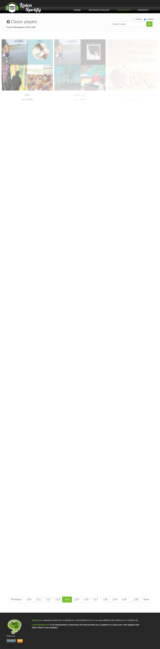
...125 (135, 599)
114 (67, 599)
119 (114, 599)
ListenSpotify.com (40, 625)
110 (29, 599)
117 (95, 599)
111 (38, 599)
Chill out (80, 95)
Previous (16, 599)
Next (146, 599)
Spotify (35, 620)
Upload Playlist (99, 10)
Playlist (148, 19)
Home (77, 10)
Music (137, 19)
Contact (143, 10)
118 (105, 599)
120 (124, 599)
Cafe (27, 95)
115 (76, 599)
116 (86, 599)
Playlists (124, 10)
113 (57, 599)
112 (48, 599)
